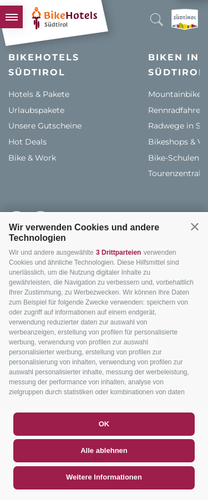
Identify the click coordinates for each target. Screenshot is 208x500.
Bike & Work (32, 158)
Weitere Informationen (104, 477)
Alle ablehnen (104, 450)
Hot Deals (27, 142)
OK (104, 424)
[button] (194, 226)
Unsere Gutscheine (45, 126)
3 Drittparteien (118, 252)
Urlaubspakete (36, 110)
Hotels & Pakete (38, 94)
